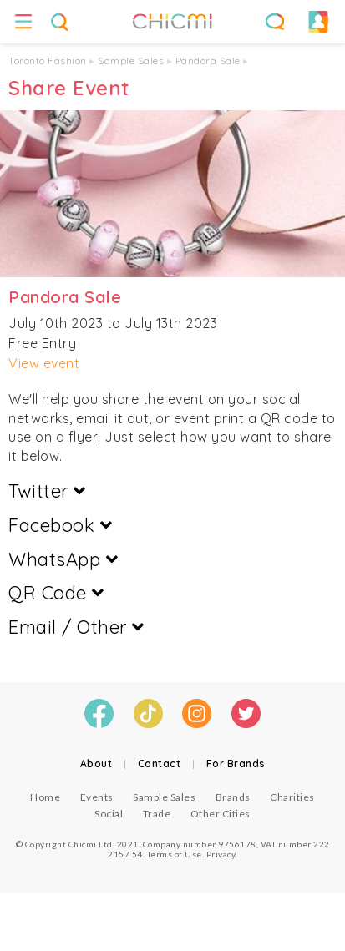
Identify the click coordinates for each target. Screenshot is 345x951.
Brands (233, 797)
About (96, 763)
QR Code (56, 592)
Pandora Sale (208, 60)
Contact (159, 763)
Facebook (60, 525)
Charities (292, 797)
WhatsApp (63, 559)
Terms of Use (174, 854)
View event (43, 363)
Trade (157, 813)
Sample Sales (131, 60)
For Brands (236, 763)
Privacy (221, 854)
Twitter (47, 491)
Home (45, 797)
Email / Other (76, 627)
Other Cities (220, 813)
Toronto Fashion (47, 60)
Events (97, 797)
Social (108, 813)
